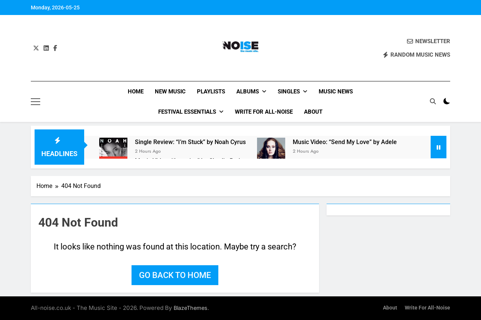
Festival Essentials (187, 111)
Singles (289, 91)
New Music (170, 91)
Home (136, 91)
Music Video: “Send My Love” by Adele (345, 142)
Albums (247, 91)
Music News (336, 91)
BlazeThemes (190, 308)
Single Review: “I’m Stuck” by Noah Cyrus (190, 142)
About (313, 111)
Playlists (211, 91)
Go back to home (175, 275)
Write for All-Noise (264, 111)
